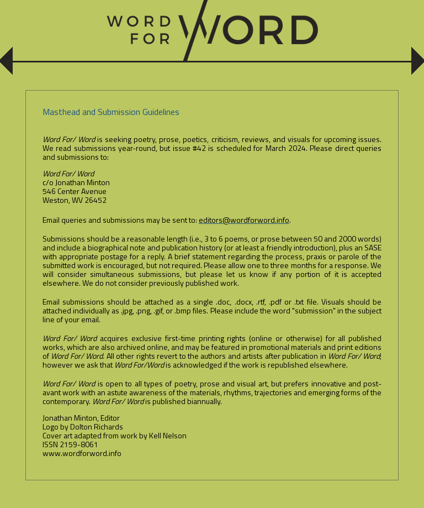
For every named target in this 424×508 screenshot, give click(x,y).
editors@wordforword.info (244, 220)
